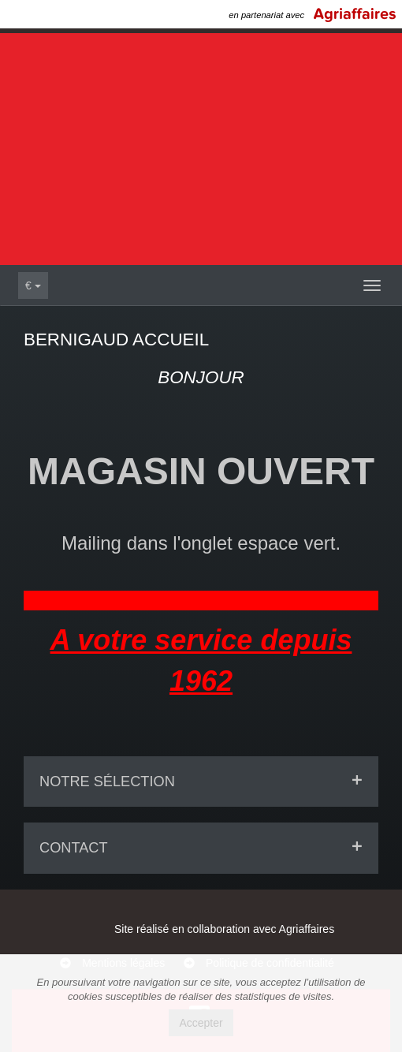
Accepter (200, 1023)
